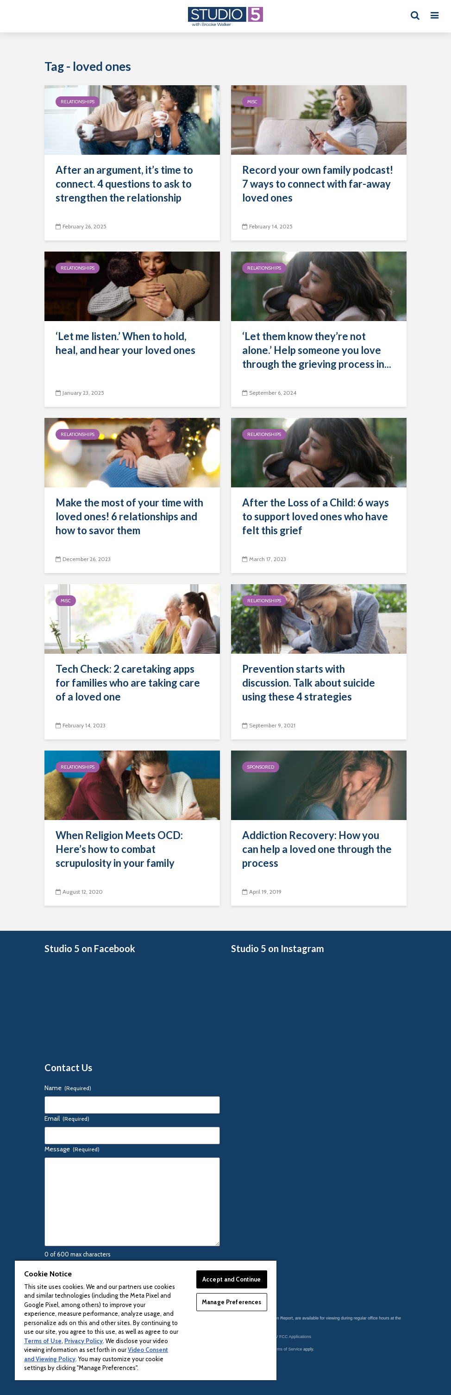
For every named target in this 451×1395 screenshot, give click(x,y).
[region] (145, 1320)
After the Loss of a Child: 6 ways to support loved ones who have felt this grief (315, 516)
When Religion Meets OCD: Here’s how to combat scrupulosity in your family (119, 849)
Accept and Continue (231, 1279)
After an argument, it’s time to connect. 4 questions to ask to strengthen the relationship (124, 184)
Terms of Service (286, 1349)
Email (66, 1118)
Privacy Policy (83, 1341)
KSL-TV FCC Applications (287, 1336)
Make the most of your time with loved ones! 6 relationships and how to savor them (129, 516)
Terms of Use (43, 1341)
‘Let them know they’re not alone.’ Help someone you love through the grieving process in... (316, 350)
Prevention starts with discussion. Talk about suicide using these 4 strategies (308, 683)
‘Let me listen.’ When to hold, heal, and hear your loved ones (125, 343)
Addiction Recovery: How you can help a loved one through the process (317, 849)
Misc (252, 102)
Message (72, 1149)
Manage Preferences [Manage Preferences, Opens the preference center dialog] (231, 1302)
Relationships (77, 102)
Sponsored (260, 767)
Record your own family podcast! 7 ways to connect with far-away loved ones (317, 184)
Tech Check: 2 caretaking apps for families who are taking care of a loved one (128, 683)
